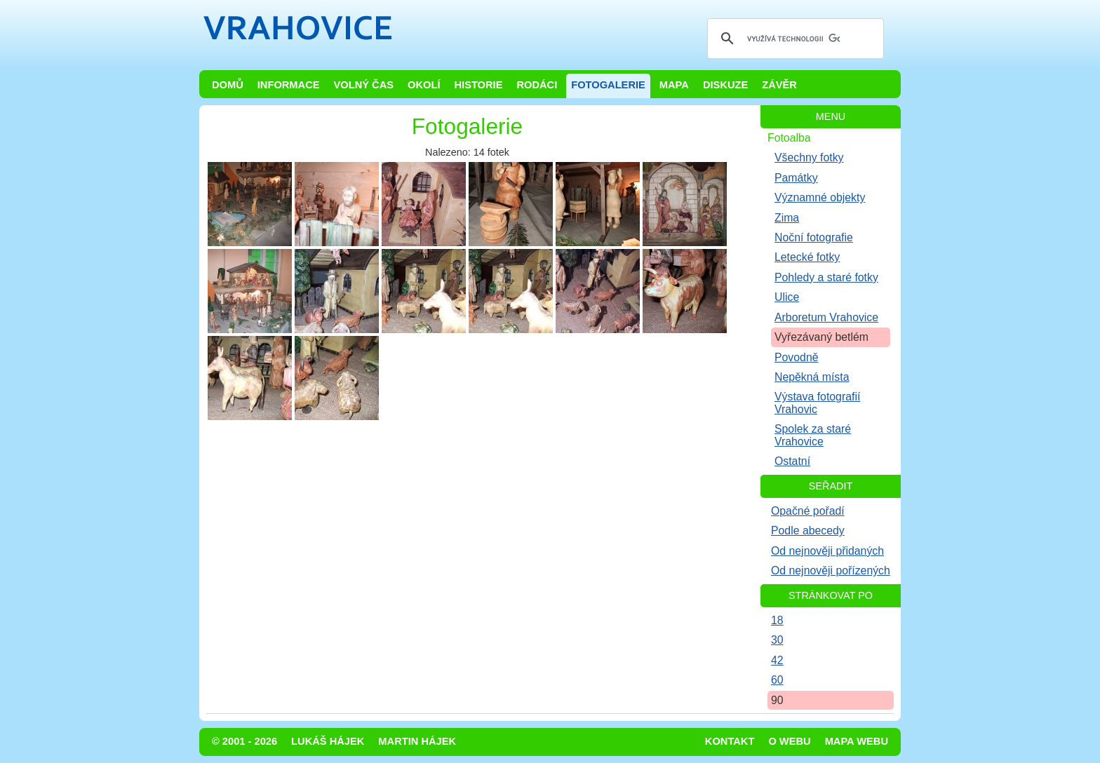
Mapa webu (856, 741)
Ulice (786, 297)
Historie (478, 84)
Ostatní (792, 461)
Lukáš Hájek (327, 741)
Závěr (779, 84)
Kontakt (730, 741)
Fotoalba (789, 138)
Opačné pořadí (808, 511)
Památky (796, 178)
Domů (227, 84)
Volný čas (364, 84)
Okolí (424, 84)
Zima (786, 218)
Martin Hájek (417, 741)
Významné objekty (819, 197)
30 (777, 640)
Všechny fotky (809, 157)
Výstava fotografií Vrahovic (817, 402)
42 (777, 660)
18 (777, 620)
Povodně (796, 357)
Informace (288, 84)
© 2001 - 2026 (244, 741)
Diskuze (725, 84)
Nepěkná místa (811, 377)
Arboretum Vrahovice (826, 317)
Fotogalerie (608, 84)
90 (777, 700)
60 (777, 680)
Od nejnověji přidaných (827, 551)
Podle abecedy (808, 530)
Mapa (674, 84)
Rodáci (536, 84)
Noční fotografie (813, 237)
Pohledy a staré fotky (826, 277)
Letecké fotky (807, 257)
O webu (789, 741)
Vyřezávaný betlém (821, 337)
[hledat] (793, 38)
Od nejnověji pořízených (830, 570)
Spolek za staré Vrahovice (812, 435)
